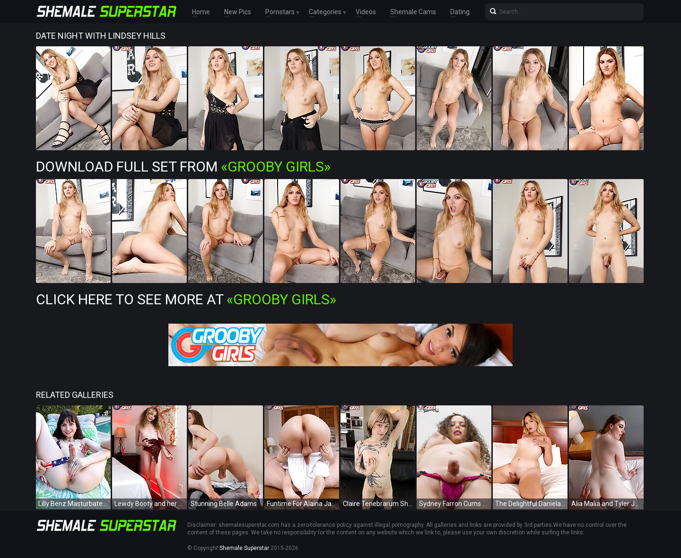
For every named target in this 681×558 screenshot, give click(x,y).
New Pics (237, 12)
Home (201, 12)
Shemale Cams (413, 12)
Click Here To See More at (186, 299)
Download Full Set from (183, 166)
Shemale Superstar (244, 548)
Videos (366, 12)
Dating (460, 12)
